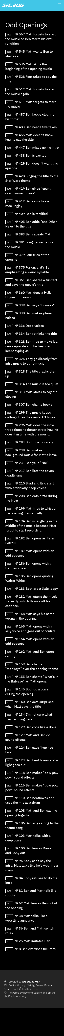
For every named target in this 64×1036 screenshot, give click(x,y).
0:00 (9, 34)
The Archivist (31, 981)
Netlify (30, 985)
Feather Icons (28, 989)
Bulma (39, 985)
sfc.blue (13, 5)
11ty (22, 985)
